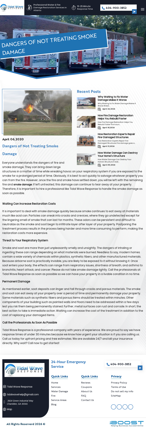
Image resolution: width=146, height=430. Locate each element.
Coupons (86, 386)
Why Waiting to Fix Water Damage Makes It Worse (113, 99)
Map (9, 409)
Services (56, 386)
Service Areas (58, 400)
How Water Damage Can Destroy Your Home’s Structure (118, 155)
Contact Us (87, 400)
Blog (53, 404)
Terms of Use (118, 386)
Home (54, 382)
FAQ (83, 395)
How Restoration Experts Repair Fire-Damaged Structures (116, 137)
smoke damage (22, 186)
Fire (53, 395)
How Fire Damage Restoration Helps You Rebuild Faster (115, 118)
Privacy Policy (119, 382)
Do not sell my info (122, 391)
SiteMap (116, 395)
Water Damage (59, 391)
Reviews (85, 382)
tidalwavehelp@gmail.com (23, 394)
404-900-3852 (116, 7)
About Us (86, 391)
